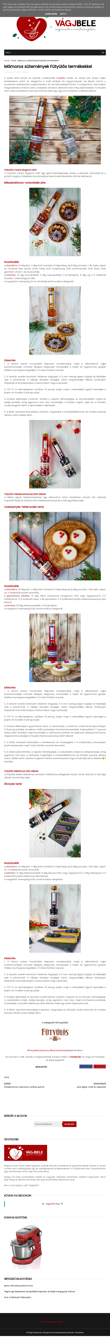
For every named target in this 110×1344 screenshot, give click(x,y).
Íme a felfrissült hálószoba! (18, 1305)
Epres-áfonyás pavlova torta (19, 1293)
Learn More (51, 14)
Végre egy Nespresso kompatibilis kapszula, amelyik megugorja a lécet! (40, 1299)
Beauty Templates (76, 1340)
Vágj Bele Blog (53, 1211)
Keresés (69, 1132)
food (14, 60)
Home (8, 60)
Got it (63, 14)
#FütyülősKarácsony (38, 1054)
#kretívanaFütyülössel (61, 1054)
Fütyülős (61, 78)
